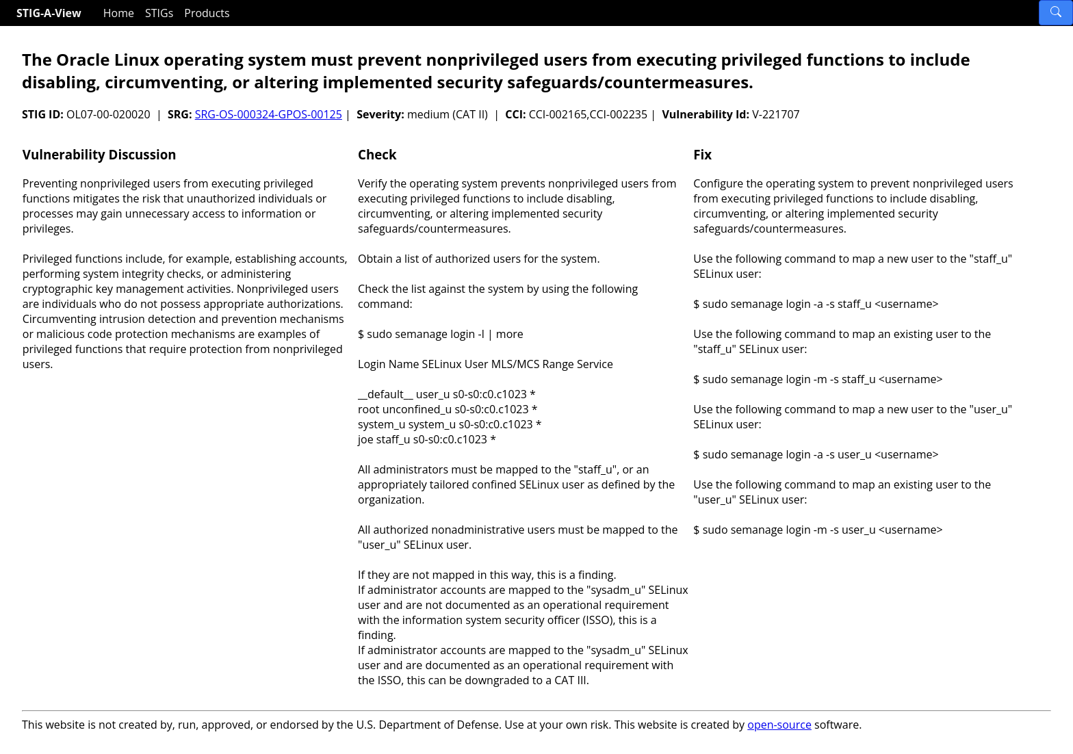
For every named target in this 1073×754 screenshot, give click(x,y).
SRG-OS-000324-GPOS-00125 (268, 114)
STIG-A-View (48, 13)
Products (206, 13)
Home (118, 13)
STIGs (159, 13)
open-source (779, 724)
